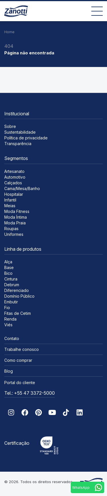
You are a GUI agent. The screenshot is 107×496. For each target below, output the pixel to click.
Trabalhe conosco (21, 349)
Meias (9, 205)
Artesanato (14, 171)
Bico (8, 273)
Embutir (11, 301)
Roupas (11, 228)
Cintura (10, 278)
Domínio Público (19, 296)
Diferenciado (16, 290)
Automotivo (14, 177)
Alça (8, 261)
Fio (7, 307)
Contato (11, 338)
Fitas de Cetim (17, 313)
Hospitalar (13, 194)
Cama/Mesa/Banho (22, 188)
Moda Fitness (16, 211)
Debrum (11, 284)
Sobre (10, 126)
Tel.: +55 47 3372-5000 (29, 393)
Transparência (17, 143)
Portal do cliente (19, 382)
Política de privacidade (26, 137)
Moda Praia (15, 222)
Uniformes (13, 234)
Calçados (13, 182)
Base (9, 267)
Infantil (10, 199)
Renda (10, 319)
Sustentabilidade (20, 132)
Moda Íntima (15, 217)
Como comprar (18, 360)
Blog (8, 371)
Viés (8, 324)
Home (9, 32)
